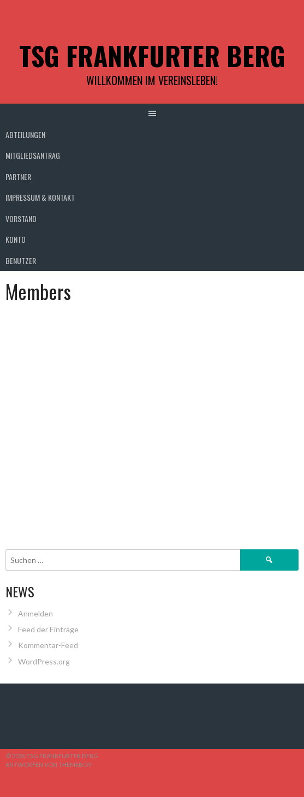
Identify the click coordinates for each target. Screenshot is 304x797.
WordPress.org (44, 661)
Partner (18, 176)
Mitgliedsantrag (32, 155)
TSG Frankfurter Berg (152, 55)
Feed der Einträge (48, 629)
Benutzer (20, 260)
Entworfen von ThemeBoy (49, 764)
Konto (15, 239)
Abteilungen (25, 134)
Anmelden (35, 613)
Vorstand (21, 218)
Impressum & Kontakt (40, 197)
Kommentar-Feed (48, 645)
